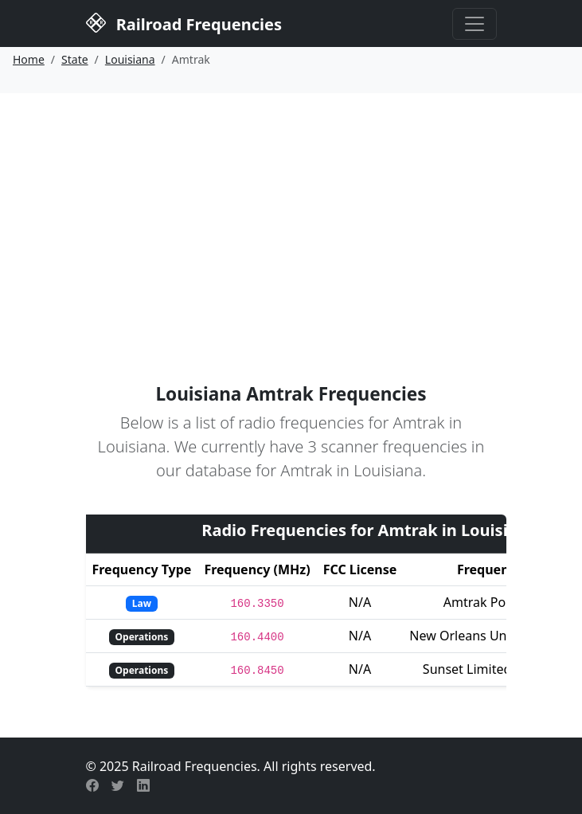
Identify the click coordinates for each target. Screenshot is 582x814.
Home (29, 59)
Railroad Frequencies (184, 22)
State (74, 59)
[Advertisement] (291, 212)
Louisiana (130, 59)
